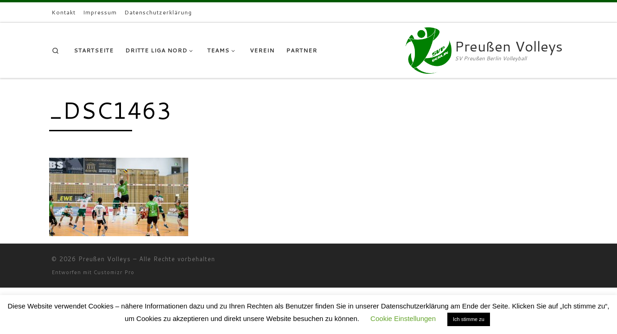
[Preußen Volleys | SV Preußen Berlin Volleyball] (428, 48)
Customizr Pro (114, 272)
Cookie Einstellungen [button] (403, 318)
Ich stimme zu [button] (468, 319)
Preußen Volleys (104, 259)
